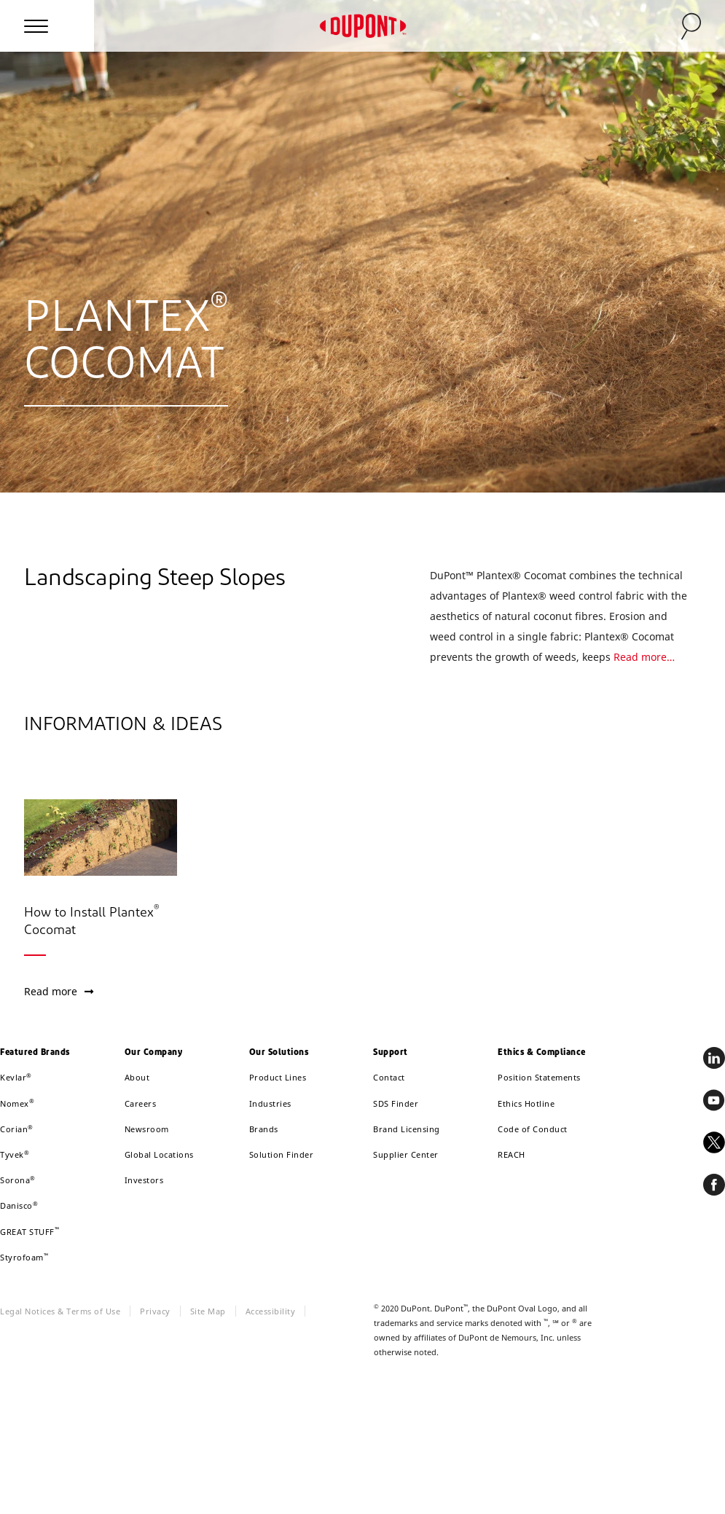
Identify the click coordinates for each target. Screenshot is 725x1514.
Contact (389, 1077)
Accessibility (271, 1311)
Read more (58, 991)
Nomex (17, 1103)
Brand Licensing (406, 1128)
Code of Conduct (533, 1128)
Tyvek (14, 1154)
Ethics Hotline (526, 1103)
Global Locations (159, 1154)
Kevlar (16, 1077)
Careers (141, 1103)
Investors (144, 1179)
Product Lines (278, 1077)
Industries (270, 1103)
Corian (17, 1128)
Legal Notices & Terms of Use (60, 1311)
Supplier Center (406, 1154)
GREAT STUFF (29, 1231)
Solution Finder (281, 1154)
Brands (263, 1128)
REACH (511, 1154)
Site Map (208, 1311)
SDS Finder (395, 1103)
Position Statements (539, 1077)
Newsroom (147, 1128)
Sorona (18, 1179)
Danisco (19, 1205)
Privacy (155, 1311)
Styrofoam (24, 1257)
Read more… (644, 657)
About (137, 1077)
